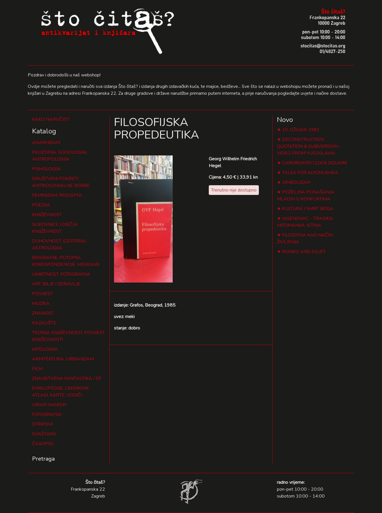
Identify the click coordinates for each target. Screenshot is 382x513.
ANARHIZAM (46, 142)
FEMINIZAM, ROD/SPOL (57, 195)
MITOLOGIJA (45, 349)
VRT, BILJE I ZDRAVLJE (56, 284)
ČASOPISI (42, 444)
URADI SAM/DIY (49, 405)
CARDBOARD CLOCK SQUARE (314, 163)
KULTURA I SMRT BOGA (307, 209)
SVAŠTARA (44, 434)
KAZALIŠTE (44, 323)
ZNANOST (43, 313)
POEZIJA (41, 205)
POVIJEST (42, 294)
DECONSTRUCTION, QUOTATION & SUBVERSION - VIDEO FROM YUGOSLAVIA (309, 146)
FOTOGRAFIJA (47, 414)
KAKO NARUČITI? (51, 119)
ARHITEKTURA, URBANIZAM (63, 359)
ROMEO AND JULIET (304, 251)
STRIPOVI (42, 424)
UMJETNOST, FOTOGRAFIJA (61, 274)
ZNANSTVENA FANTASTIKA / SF (66, 378)
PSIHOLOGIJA (46, 169)
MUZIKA (41, 303)
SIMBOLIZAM (296, 182)
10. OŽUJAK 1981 (301, 130)
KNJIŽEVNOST (47, 215)
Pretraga (43, 459)
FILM (37, 369)
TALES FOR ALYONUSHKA (310, 172)
